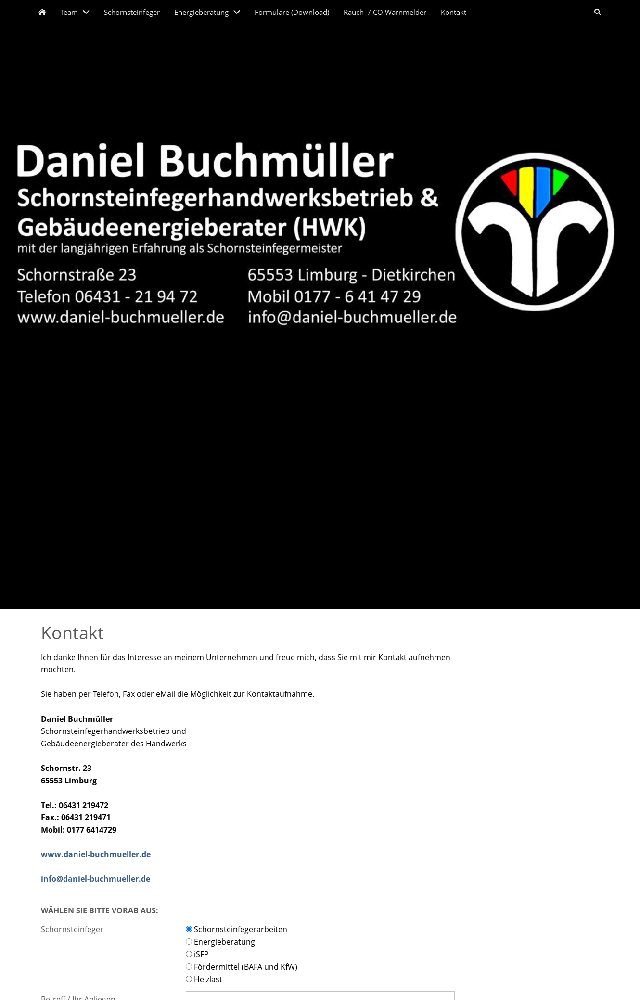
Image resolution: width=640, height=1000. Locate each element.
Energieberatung (220, 941)
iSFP (197, 954)
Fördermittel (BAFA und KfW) (241, 967)
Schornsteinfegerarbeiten (236, 929)
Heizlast (204, 979)
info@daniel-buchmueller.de (95, 878)
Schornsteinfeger (72, 929)
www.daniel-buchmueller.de (96, 854)
